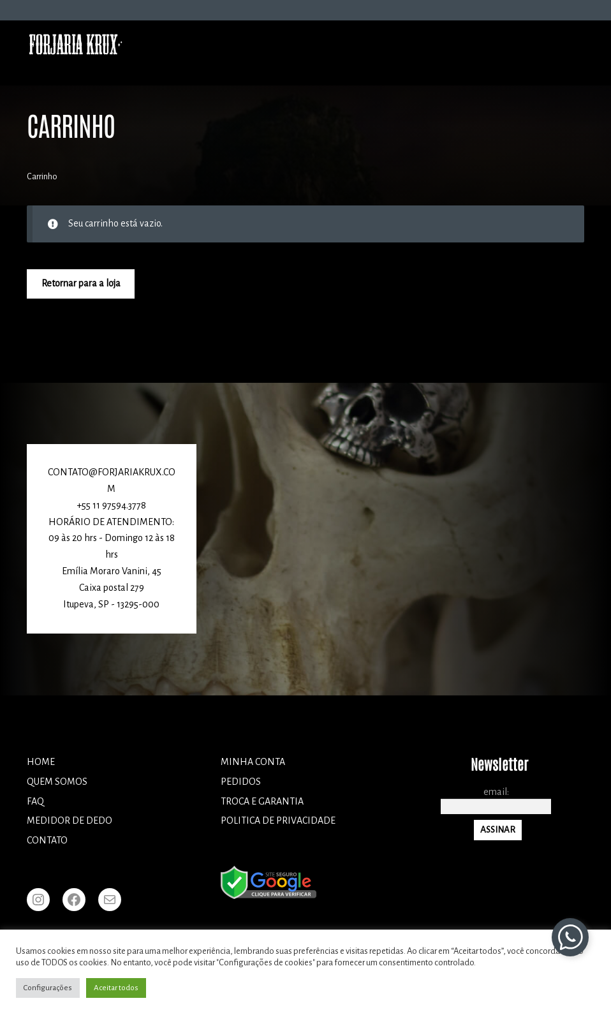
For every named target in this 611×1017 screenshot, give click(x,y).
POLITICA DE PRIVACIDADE (278, 820)
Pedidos (241, 781)
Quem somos (57, 781)
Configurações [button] (48, 988)
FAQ (35, 801)
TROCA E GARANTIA (262, 801)
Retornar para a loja (81, 283)
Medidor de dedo (69, 820)
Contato (47, 840)
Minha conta (253, 762)
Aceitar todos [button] (116, 988)
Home (41, 762)
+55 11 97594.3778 (111, 505)
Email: (496, 792)
